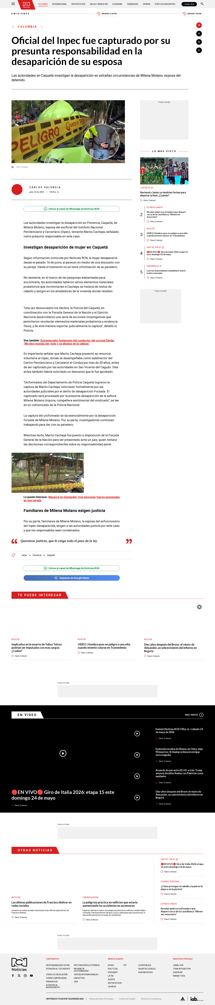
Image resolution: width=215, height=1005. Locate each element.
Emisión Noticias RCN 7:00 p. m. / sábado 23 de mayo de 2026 (179, 731)
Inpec (24, 555)
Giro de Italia (154, 247)
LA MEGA (112, 986)
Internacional (59, 4)
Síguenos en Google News (71, 578)
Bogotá (151, 228)
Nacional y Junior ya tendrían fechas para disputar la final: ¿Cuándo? (163, 194)
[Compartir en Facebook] (199, 33)
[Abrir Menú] (13, 4)
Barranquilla (154, 266)
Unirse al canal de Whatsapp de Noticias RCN (71, 209)
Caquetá (51, 555)
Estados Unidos (155, 207)
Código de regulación (56, 974)
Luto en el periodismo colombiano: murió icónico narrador (166, 271)
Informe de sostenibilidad (81, 970)
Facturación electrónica (87, 965)
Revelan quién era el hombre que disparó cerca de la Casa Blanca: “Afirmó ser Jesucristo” (166, 214)
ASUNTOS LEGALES (147, 969)
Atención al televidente (58, 969)
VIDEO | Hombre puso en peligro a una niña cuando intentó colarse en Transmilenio (167, 234)
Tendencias (132, 4)
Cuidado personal (170, 881)
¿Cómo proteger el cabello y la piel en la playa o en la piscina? (182, 888)
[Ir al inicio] (26, 5)
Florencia (37, 555)
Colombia (43, 4)
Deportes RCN (78, 4)
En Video (27, 715)
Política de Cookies (127, 999)
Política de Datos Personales (101, 999)
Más (194, 715)
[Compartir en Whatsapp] (199, 50)
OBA (76, 982)
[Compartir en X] (199, 42)
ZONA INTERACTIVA (182, 969)
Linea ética (79, 978)
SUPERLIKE (178, 972)
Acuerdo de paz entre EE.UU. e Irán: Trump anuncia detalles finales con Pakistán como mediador (179, 773)
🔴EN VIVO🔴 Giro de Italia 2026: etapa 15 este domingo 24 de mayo (167, 253)
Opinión (146, 4)
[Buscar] (202, 4)
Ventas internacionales (86, 974)
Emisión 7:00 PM (192, 13)
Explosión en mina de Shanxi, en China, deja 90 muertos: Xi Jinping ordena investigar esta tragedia (179, 751)
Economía (117, 4)
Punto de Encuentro (165, 4)
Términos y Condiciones (151, 999)
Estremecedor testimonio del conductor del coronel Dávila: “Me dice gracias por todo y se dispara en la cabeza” (69, 342)
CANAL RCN (189, 4)
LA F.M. (111, 976)
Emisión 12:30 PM (107, 13)
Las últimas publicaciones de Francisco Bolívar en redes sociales (42, 904)
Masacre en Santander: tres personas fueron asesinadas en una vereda (72, 498)
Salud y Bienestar (99, 4)
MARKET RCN (179, 976)
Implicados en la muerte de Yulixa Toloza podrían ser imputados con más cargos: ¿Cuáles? (37, 647)
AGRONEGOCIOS (145, 972)
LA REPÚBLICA (144, 965)
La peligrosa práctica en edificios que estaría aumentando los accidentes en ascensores (110, 904)
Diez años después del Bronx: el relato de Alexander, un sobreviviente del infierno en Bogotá (170, 648)
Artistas (16, 897)
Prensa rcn (52, 982)
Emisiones (21, 13)
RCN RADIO (113, 972)
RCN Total (113, 969)
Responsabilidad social (58, 965)
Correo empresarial (56, 978)
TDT (125, 965)
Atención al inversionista (53, 986)
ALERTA (111, 979)
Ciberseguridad (91, 897)
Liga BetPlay (146, 188)
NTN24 (111, 965)
